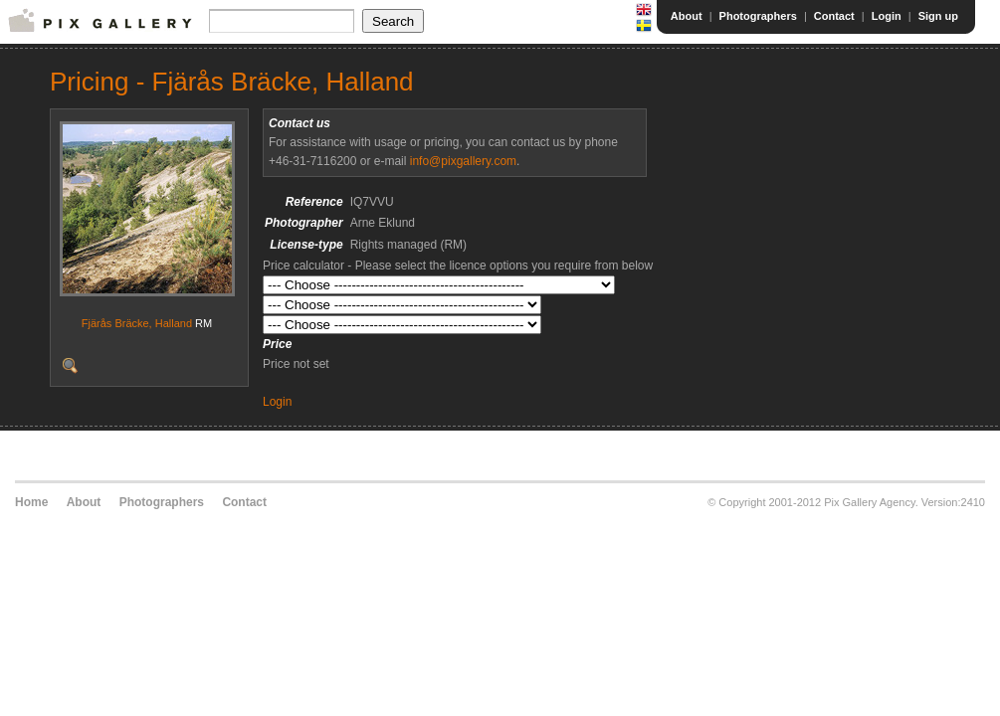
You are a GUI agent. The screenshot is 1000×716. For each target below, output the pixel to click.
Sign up (938, 16)
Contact (834, 16)
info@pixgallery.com (463, 161)
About (686, 16)
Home (31, 502)
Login (886, 16)
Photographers (758, 16)
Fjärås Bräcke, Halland (137, 323)
